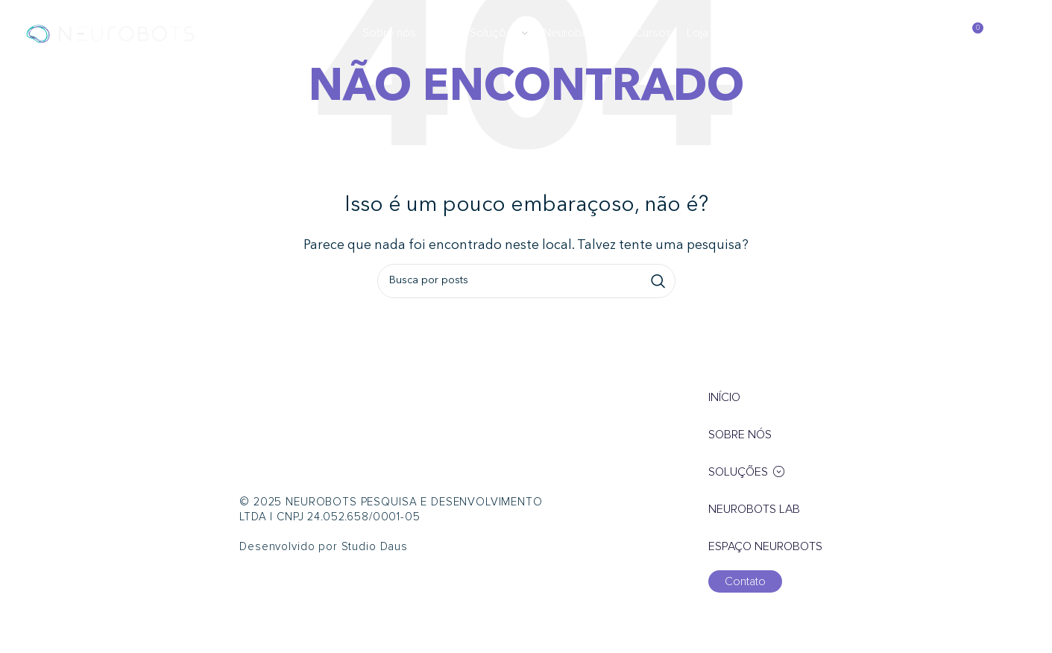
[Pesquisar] (939, 33)
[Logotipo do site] (110, 33)
